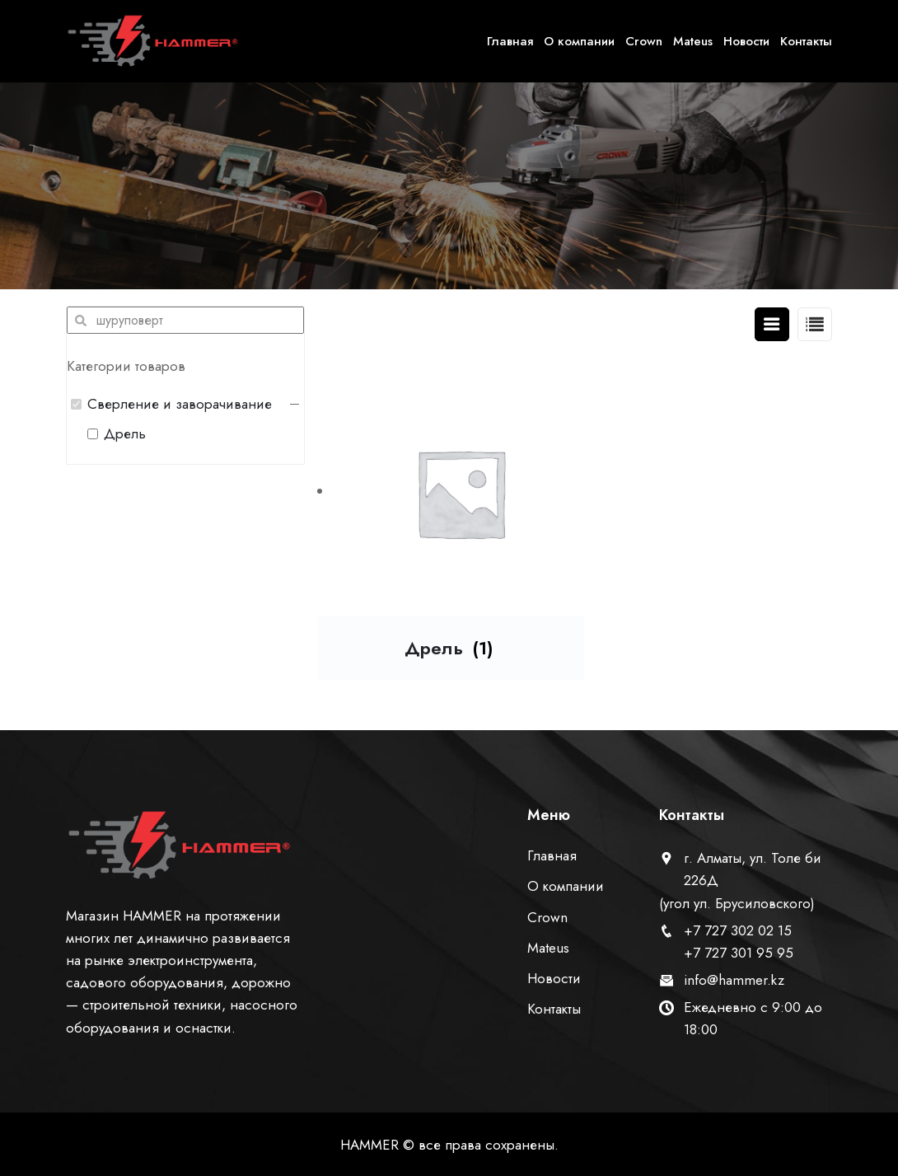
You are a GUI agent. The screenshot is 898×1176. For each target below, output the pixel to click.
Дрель (125, 433)
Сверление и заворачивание (179, 404)
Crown (643, 41)
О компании (579, 41)
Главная (510, 41)
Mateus (693, 41)
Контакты (806, 41)
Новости (746, 41)
